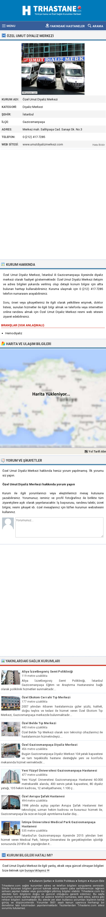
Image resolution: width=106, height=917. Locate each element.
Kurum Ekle (97, 881)
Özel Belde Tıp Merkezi (39, 723)
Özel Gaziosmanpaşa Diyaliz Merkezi (50, 744)
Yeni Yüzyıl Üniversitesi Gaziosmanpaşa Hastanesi (59, 770)
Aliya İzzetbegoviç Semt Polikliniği (47, 671)
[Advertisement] (53, 204)
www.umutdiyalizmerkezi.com (43, 144)
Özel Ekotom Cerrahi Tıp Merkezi (46, 697)
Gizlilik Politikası (65, 881)
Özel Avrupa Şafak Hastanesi (43, 796)
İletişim (82, 881)
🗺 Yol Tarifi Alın (95, 451)
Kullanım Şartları (42, 881)
